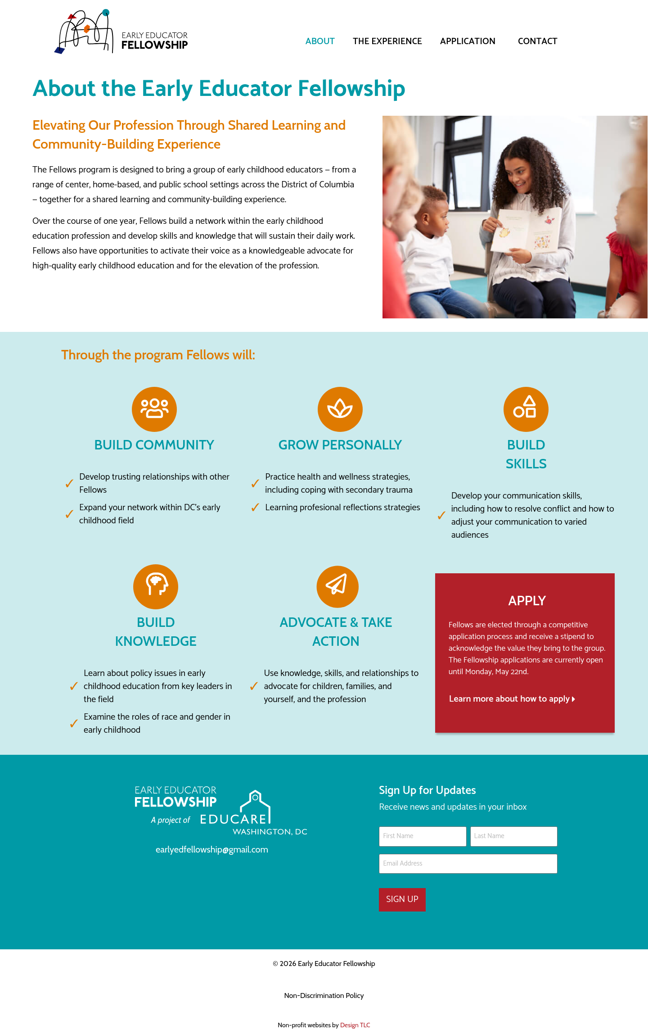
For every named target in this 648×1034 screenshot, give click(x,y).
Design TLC (355, 1018)
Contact (538, 41)
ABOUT (320, 41)
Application (470, 41)
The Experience (387, 41)
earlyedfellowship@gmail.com (212, 849)
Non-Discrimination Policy (324, 988)
